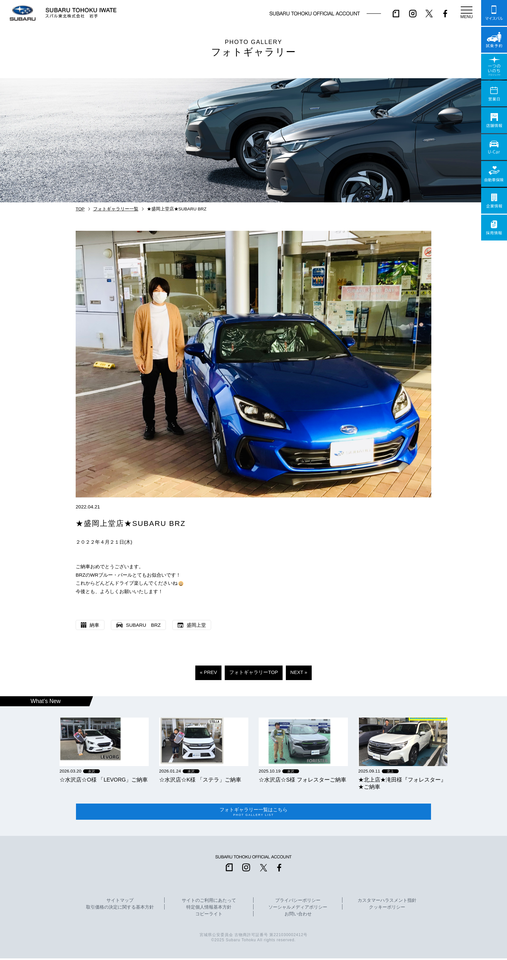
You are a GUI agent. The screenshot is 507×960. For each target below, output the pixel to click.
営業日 (494, 93)
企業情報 (494, 201)
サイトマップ (120, 902)
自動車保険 (494, 174)
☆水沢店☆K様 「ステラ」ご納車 (200, 780)
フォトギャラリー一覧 (115, 209)
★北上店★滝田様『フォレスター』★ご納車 (402, 783)
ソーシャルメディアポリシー (297, 909)
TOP (80, 209)
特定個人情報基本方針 (209, 909)
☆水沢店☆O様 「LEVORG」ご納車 (103, 780)
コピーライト (208, 915)
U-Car (494, 147)
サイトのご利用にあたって (209, 902)
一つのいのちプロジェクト (494, 67)
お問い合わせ (298, 915)
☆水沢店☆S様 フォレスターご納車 (302, 780)
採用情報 (494, 227)
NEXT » (298, 672)
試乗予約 (494, 40)
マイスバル (494, 13)
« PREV (208, 672)
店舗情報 (494, 120)
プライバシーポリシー (297, 902)
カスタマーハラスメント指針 (387, 902)
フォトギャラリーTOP (253, 672)
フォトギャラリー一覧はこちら (253, 812)
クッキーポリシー (387, 909)
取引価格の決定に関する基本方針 (120, 909)
